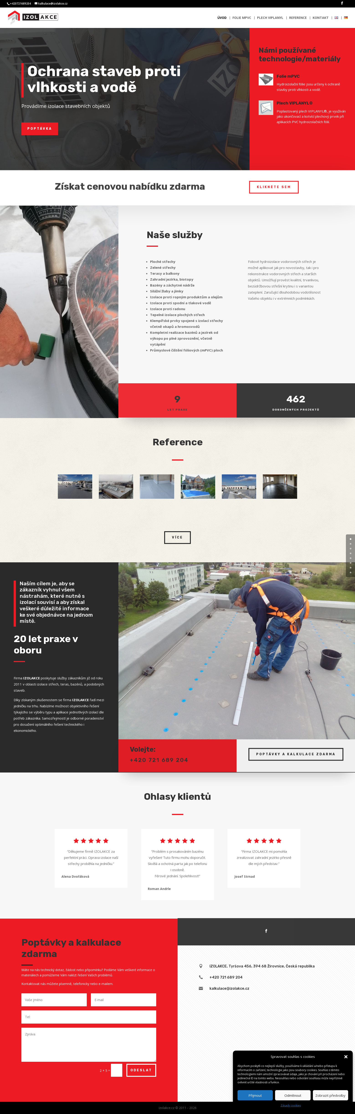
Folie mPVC (241, 18)
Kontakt (321, 18)
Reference (298, 18)
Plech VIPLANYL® (300, 103)
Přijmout (255, 1095)
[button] (346, 1056)
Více (177, 537)
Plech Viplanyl (270, 18)
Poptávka (39, 129)
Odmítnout (292, 1095)
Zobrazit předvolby (330, 1095)
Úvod (222, 18)
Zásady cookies (291, 1105)
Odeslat (141, 1070)
